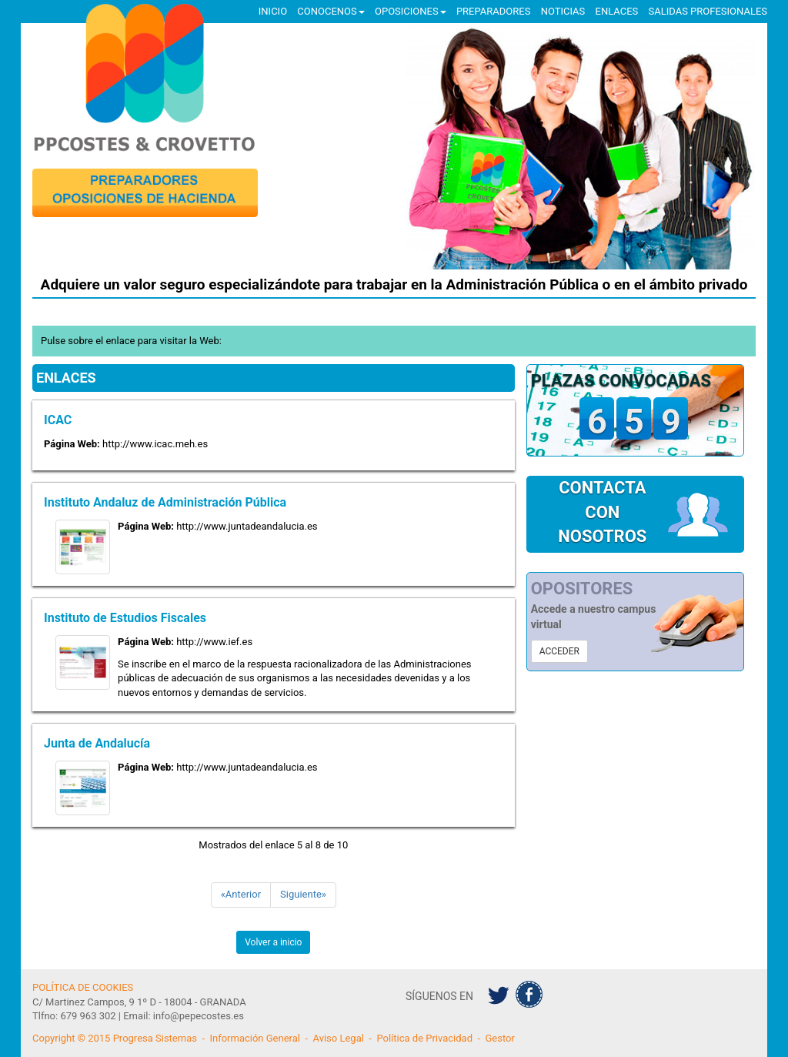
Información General (254, 1038)
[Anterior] (241, 895)
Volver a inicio (273, 942)
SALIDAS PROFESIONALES (708, 11)
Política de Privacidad (424, 1038)
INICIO (273, 11)
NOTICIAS (563, 11)
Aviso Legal (337, 1038)
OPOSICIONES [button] (410, 11)
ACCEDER (559, 651)
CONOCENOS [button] (330, 11)
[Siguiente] (303, 895)
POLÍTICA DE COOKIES (82, 987)
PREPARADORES (493, 11)
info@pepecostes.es (198, 1016)
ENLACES (617, 11)
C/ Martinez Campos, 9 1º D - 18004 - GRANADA (139, 1002)
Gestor (500, 1038)
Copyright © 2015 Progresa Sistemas (114, 1038)
